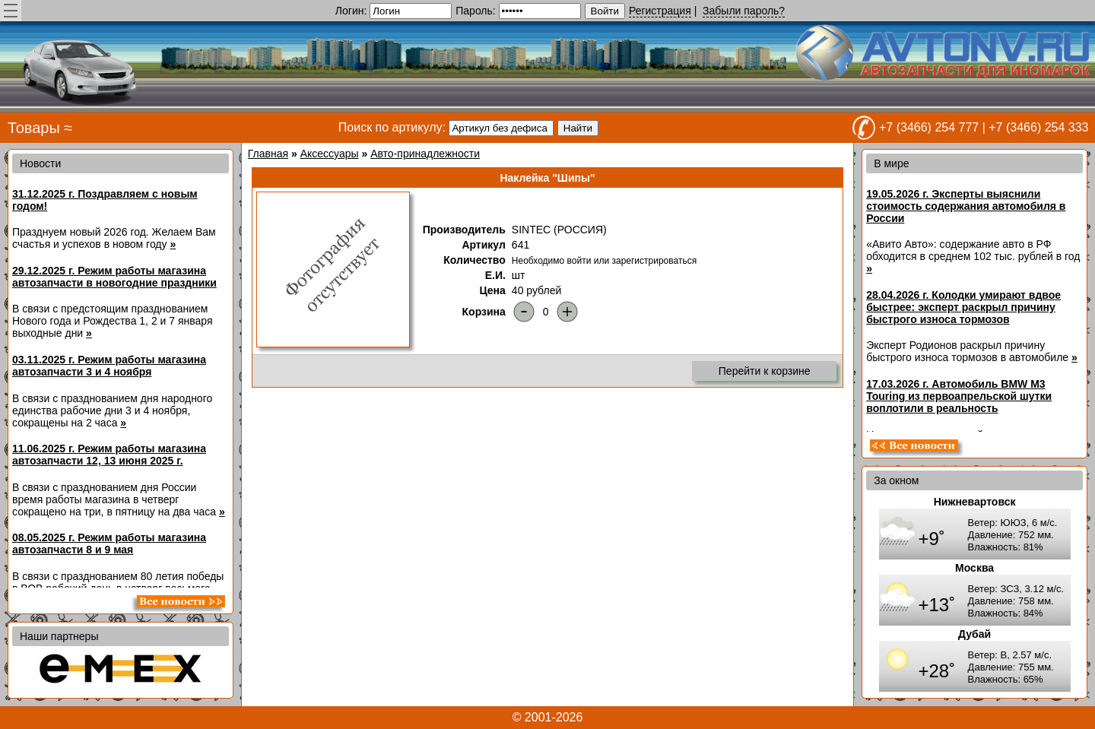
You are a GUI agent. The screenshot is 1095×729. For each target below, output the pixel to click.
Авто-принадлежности (425, 153)
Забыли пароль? (744, 11)
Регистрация (660, 11)
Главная (268, 153)
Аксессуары (329, 153)
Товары (34, 127)
